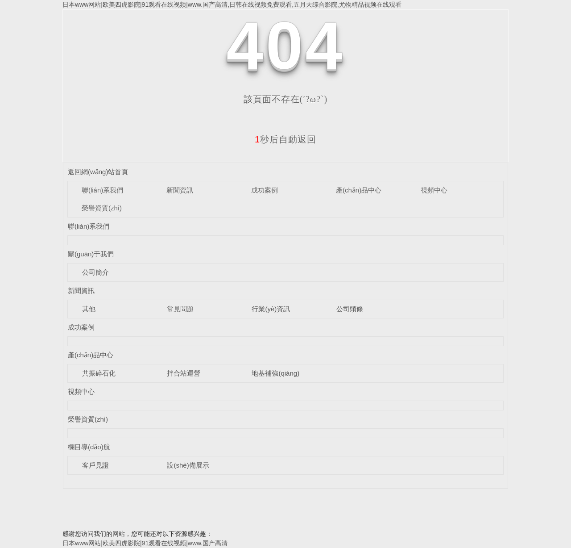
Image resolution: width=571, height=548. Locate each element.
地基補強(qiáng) (275, 373)
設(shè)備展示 (188, 465)
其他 (88, 309)
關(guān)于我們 (91, 254)
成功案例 (264, 190)
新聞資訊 (179, 190)
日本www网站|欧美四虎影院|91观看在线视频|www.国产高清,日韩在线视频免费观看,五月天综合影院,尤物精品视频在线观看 (231, 4)
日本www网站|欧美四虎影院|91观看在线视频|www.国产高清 (145, 543)
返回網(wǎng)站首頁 (98, 172)
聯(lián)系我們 (102, 190)
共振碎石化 (99, 373)
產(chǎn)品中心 (358, 190)
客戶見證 (95, 465)
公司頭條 (349, 309)
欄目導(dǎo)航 (89, 447)
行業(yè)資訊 (271, 309)
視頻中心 (434, 190)
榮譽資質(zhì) (102, 208)
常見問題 (180, 309)
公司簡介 (95, 272)
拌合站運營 (183, 373)
